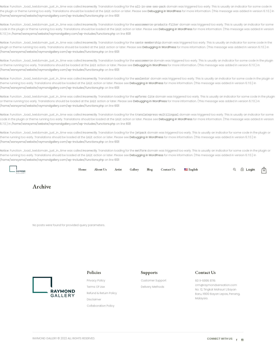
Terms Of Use (96, 287)
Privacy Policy (96, 280)
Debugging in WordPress (164, 11)
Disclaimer (94, 299)
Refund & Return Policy (102, 293)
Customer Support (153, 280)
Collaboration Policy (100, 306)
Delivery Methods (152, 287)
